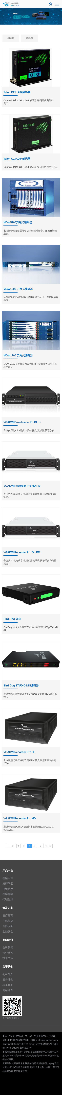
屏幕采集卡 (7, 1063)
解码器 (29, 38)
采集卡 (28, 1067)
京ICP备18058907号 (22, 1048)
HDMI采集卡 (15, 1055)
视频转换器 (42, 1063)
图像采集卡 (19, 1063)
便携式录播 (7, 1059)
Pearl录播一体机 (51, 1055)
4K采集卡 (26, 1055)
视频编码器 (30, 1063)
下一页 (48, 846)
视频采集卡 (16, 1052)
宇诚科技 (6, 1052)
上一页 (11, 846)
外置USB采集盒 (15, 1067)
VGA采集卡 (48, 1052)
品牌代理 (50, 1067)
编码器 (10, 38)
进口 (57, 1067)
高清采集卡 (37, 1055)
